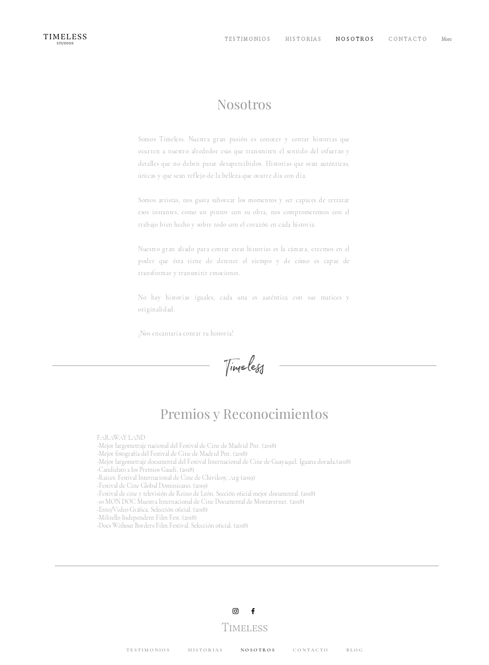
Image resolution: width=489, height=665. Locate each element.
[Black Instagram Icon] (236, 611)
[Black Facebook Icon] (253, 611)
